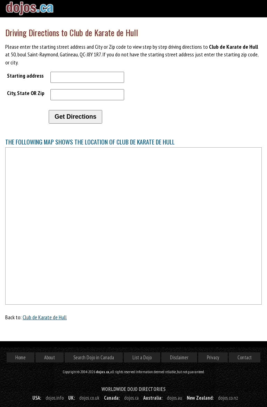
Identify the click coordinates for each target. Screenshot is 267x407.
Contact (244, 357)
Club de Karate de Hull (45, 317)
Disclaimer (179, 357)
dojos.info (55, 397)
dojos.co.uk (89, 397)
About (49, 357)
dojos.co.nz (228, 397)
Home (20, 357)
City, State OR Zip (25, 92)
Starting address (25, 75)
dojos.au (174, 397)
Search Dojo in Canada (93, 357)
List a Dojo (142, 357)
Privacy (213, 357)
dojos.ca (131, 397)
